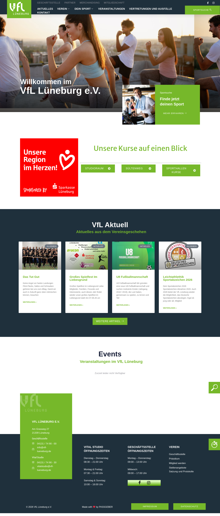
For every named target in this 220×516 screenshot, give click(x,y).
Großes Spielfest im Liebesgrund (83, 278)
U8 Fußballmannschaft (132, 276)
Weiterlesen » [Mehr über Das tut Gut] (29, 302)
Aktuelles (45, 8)
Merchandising (90, 3)
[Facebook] (139, 483)
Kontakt (43, 12)
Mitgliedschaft (114, 3)
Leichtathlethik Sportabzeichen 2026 (177, 278)
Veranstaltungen (111, 8)
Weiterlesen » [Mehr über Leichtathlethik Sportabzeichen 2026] (170, 308)
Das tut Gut (31, 276)
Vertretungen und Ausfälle (150, 8)
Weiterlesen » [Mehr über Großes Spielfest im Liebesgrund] (76, 305)
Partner (70, 3)
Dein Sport (84, 9)
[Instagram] (148, 483)
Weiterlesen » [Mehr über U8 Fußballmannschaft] (123, 305)
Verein (63, 9)
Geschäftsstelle (48, 3)
